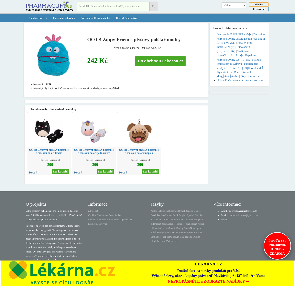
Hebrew (174, 219)
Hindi (181, 219)
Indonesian (156, 223)
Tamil (169, 236)
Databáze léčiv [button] (38, 17)
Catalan (189, 211)
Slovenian (198, 232)
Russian (182, 232)
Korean (201, 223)
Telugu (176, 236)
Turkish (196, 236)
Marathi (173, 228)
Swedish (162, 236)
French (167, 219)
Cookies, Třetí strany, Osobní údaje (105, 215)
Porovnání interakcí (64, 17)
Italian (165, 223)
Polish (154, 232)
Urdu (163, 241)
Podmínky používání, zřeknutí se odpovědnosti (110, 219)
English (182, 215)
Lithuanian (156, 228)
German (168, 215)
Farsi (153, 219)
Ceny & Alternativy (126, 17)
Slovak (190, 232)
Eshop (224, 219)
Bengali (181, 211)
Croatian (189, 219)
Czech (154, 215)
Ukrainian (155, 241)
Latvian (165, 228)
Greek (175, 215)
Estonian (199, 215)
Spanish (190, 215)
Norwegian (195, 228)
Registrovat (259, 9)
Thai (182, 236)
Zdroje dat (93, 211)
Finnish (159, 219)
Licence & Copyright (98, 223)
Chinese (198, 211)
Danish (160, 215)
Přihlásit (259, 4)
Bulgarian (173, 211)
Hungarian (198, 219)
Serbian (154, 236)
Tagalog (188, 236)
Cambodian (191, 223)
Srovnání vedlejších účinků (95, 17)
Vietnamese (171, 241)
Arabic (154, 211)
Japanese (172, 223)
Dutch (187, 228)
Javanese (181, 223)
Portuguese (162, 232)
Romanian (173, 232)
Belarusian (163, 211)
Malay (180, 228)
